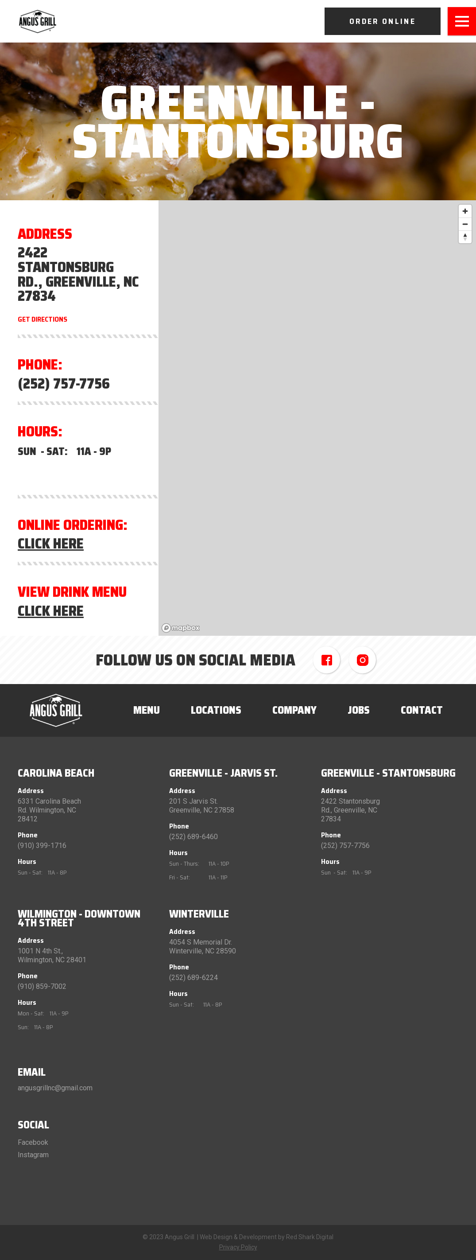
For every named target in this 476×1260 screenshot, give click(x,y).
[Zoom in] (465, 211)
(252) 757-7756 (64, 384)
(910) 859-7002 (42, 986)
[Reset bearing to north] (465, 236)
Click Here (51, 544)
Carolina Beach (56, 773)
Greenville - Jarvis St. (223, 773)
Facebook (33, 1142)
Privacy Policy (238, 1247)
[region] (317, 418)
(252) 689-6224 (193, 977)
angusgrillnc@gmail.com (55, 1088)
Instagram (33, 1155)
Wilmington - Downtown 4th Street (79, 918)
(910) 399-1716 (42, 845)
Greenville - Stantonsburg (388, 773)
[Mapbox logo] (180, 628)
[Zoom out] (465, 224)
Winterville (199, 914)
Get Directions (42, 319)
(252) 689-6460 (193, 836)
